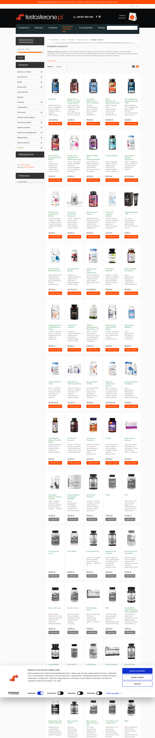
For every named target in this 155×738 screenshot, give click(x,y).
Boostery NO (22, 87)
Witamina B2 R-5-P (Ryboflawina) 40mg (55, 327)
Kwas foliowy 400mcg (129, 439)
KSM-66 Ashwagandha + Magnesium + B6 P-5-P (92, 328)
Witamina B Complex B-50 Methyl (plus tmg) (74, 157)
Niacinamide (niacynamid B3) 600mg (54, 157)
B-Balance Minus (111, 156)
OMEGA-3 (81, 2)
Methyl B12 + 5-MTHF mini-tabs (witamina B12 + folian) (73, 102)
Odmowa (137, 724)
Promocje (52, 27)
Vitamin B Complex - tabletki (109, 214)
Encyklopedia (85, 27)
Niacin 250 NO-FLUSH (92, 383)
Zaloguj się (122, 15)
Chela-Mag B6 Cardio (91, 609)
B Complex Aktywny (109, 270)
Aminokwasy (22, 77)
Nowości (39, 27)
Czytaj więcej (51, 61)
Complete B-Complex (72, 326)
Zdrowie (63, 40)
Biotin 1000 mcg (54, 608)
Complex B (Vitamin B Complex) (71, 214)
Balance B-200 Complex (110, 552)
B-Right (108, 438)
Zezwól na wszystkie (137, 711)
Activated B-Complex (91, 496)
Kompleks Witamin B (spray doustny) (55, 497)
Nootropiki (21, 112)
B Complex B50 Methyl (73, 270)
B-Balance (52, 99)
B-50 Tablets (72, 551)
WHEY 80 (88, 2)
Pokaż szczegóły (112, 734)
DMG (107, 608)
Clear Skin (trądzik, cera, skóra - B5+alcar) (92, 101)
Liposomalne (22, 107)
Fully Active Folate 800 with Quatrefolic (92, 666)
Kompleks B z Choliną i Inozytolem (129, 157)
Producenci (23, 27)
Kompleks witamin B (96, 40)
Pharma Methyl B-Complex (130, 270)
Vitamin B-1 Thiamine (91, 439)
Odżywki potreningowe (26, 117)
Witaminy (71, 40)
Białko (19, 82)
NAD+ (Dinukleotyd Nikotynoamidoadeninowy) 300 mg (115, 102)
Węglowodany (22, 137)
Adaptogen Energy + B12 (131, 213)
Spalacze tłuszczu (23, 127)
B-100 (107, 495)
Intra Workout (22, 92)
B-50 (126, 495)
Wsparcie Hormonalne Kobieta (110, 384)
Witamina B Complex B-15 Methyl (53, 214)
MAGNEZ (101, 2)
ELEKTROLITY (72, 2)
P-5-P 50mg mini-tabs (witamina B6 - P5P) (131, 101)
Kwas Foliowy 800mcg (129, 665)
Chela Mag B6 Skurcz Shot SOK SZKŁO (54, 440)
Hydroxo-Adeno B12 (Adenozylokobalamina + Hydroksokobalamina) (95, 159)
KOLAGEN (108, 2)
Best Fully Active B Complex (130, 552)
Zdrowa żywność (23, 143)
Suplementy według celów (27, 132)
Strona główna (54, 40)
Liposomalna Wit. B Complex (131, 383)
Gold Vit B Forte (111, 664)
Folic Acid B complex (71, 665)
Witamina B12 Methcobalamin (54, 270)
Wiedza (101, 27)
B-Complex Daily (92, 551)
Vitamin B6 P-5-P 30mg (55, 383)
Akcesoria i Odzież (24, 72)
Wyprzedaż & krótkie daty (67, 29)
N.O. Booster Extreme (71, 439)
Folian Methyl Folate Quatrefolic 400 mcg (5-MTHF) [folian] (131, 611)
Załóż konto (122, 18)
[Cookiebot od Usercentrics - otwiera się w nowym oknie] (13, 733)
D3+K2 (115, 2)
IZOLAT (95, 2)
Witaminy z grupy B (82, 40)
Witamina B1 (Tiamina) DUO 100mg (111, 327)
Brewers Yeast (72, 608)
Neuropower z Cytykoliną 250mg (74, 383)
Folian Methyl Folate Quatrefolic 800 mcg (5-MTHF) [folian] (55, 667)
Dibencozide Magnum (129, 326)
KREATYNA (62, 2)
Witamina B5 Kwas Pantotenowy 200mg (91, 271)
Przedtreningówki (24, 122)
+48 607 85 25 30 (25, 165)
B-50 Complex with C (53, 552)
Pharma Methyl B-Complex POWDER (73, 497)
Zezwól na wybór (137, 718)
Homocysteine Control (91, 213)
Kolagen (20, 97)
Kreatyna (20, 102)
